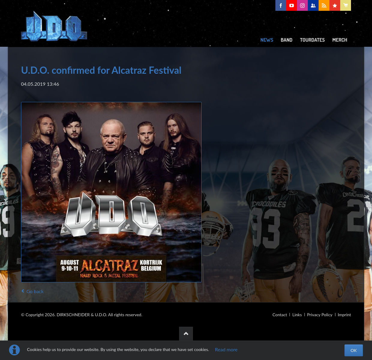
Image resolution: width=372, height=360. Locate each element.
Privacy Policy (319, 314)
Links (297, 314)
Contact (279, 314)
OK (354, 350)
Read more (226, 349)
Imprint (344, 314)
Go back (35, 291)
